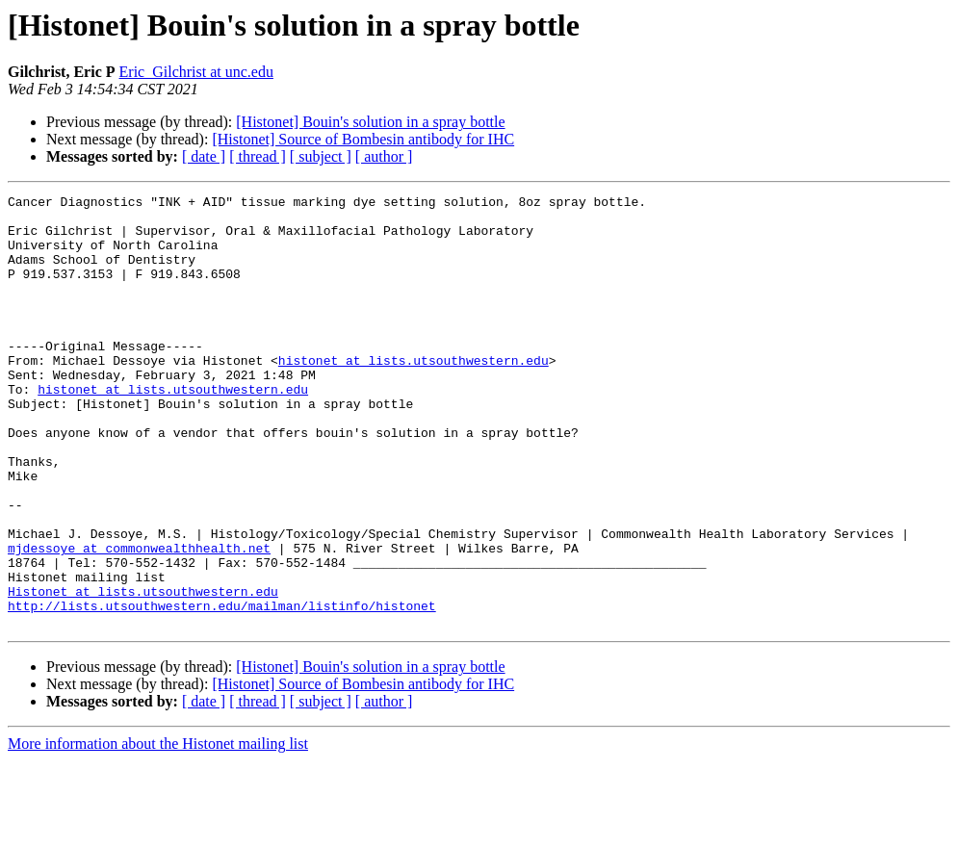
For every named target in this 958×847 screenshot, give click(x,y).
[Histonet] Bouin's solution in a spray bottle (370, 122)
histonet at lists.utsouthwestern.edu (413, 394)
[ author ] (384, 156)
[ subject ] (320, 156)
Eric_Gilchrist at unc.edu (196, 72)
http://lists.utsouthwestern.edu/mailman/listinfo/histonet (222, 689)
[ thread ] (257, 156)
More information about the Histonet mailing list (158, 830)
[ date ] (203, 156)
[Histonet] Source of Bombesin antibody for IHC (363, 139)
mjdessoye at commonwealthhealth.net (139, 620)
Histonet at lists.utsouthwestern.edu (143, 671)
